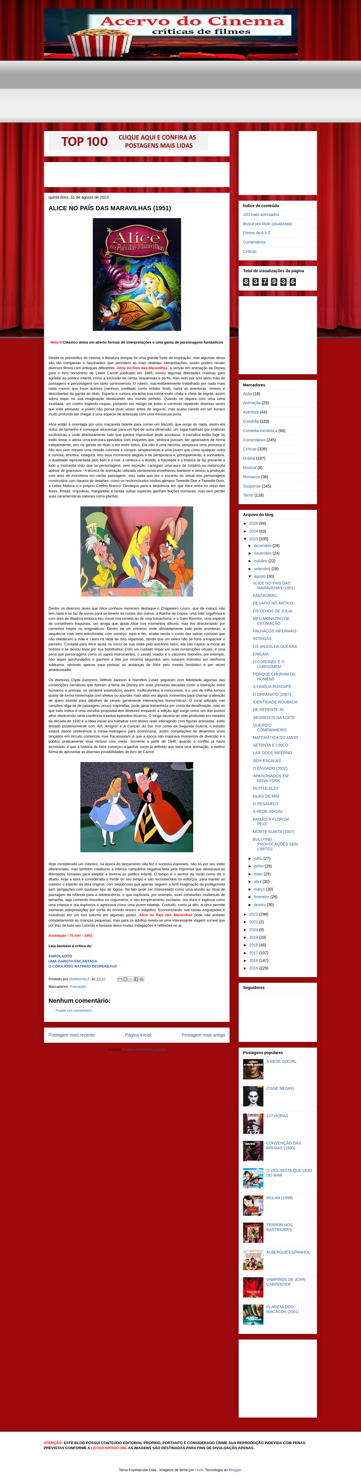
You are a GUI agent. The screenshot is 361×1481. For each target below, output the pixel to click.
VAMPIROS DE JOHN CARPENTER (286, 1282)
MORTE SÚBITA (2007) (273, 831)
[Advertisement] (181, 73)
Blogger (235, 1470)
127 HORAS (277, 1115)
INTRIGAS (262, 638)
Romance (251, 477)
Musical (249, 467)
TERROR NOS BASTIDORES (280, 1227)
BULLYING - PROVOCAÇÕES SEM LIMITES (275, 844)
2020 (254, 929)
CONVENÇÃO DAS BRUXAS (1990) (284, 1145)
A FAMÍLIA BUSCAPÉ (272, 686)
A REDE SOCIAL (268, 811)
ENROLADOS (60, 956)
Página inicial (138, 1035)
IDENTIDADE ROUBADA (275, 702)
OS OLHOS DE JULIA (272, 611)
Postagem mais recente (72, 1035)
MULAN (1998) (280, 1198)
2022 (254, 914)
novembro (263, 553)
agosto (260, 576)
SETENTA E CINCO (270, 745)
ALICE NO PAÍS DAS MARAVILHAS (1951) (274, 585)
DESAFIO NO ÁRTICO (273, 603)
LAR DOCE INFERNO (272, 753)
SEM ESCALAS (267, 760)
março (260, 889)
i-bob (199, 1470)
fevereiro (262, 897)
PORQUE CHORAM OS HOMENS (274, 676)
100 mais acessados (261, 214)
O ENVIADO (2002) (270, 768)
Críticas (249, 251)
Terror (248, 495)
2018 (254, 945)
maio (258, 874)
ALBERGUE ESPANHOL (288, 1252)
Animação (78, 986)
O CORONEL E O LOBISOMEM (269, 664)
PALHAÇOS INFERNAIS (274, 631)
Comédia (251, 421)
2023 (254, 539)
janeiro (260, 904)
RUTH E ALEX (266, 788)
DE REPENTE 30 (268, 709)
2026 (254, 523)
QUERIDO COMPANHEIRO (270, 727)
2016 (254, 960)
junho (259, 866)
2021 (254, 922)
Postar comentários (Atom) (144, 1049)
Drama (249, 458)
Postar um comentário (73, 1010)
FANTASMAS (265, 595)
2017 (254, 953)
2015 (254, 968)
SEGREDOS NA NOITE (274, 717)
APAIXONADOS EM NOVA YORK (271, 778)
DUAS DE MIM (266, 796)
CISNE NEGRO (280, 1088)
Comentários (254, 242)
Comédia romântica (260, 430)
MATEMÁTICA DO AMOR (275, 737)
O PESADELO (265, 804)
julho (258, 858)
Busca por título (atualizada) (267, 224)
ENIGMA (260, 654)
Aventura (251, 412)
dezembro (263, 545)
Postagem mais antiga (203, 1035)
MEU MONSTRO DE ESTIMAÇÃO (271, 621)
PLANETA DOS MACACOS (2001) (283, 1309)
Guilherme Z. (80, 979)
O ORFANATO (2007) (272, 694)
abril (258, 881)
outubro (261, 561)
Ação (247, 393)
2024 (254, 531)
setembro (262, 568)
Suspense (252, 486)
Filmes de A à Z (256, 233)
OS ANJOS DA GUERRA (275, 646)
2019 (254, 937)
